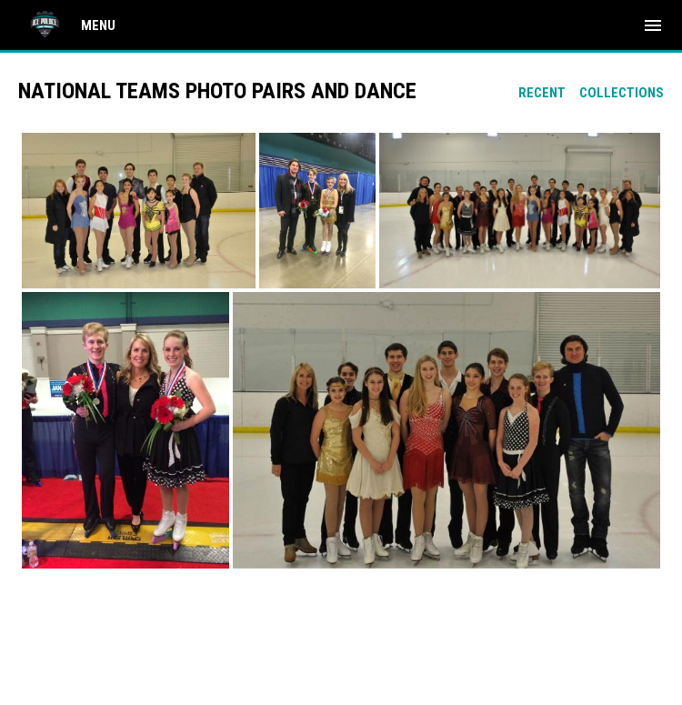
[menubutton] (653, 25)
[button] (139, 210)
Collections (621, 93)
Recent (542, 93)
